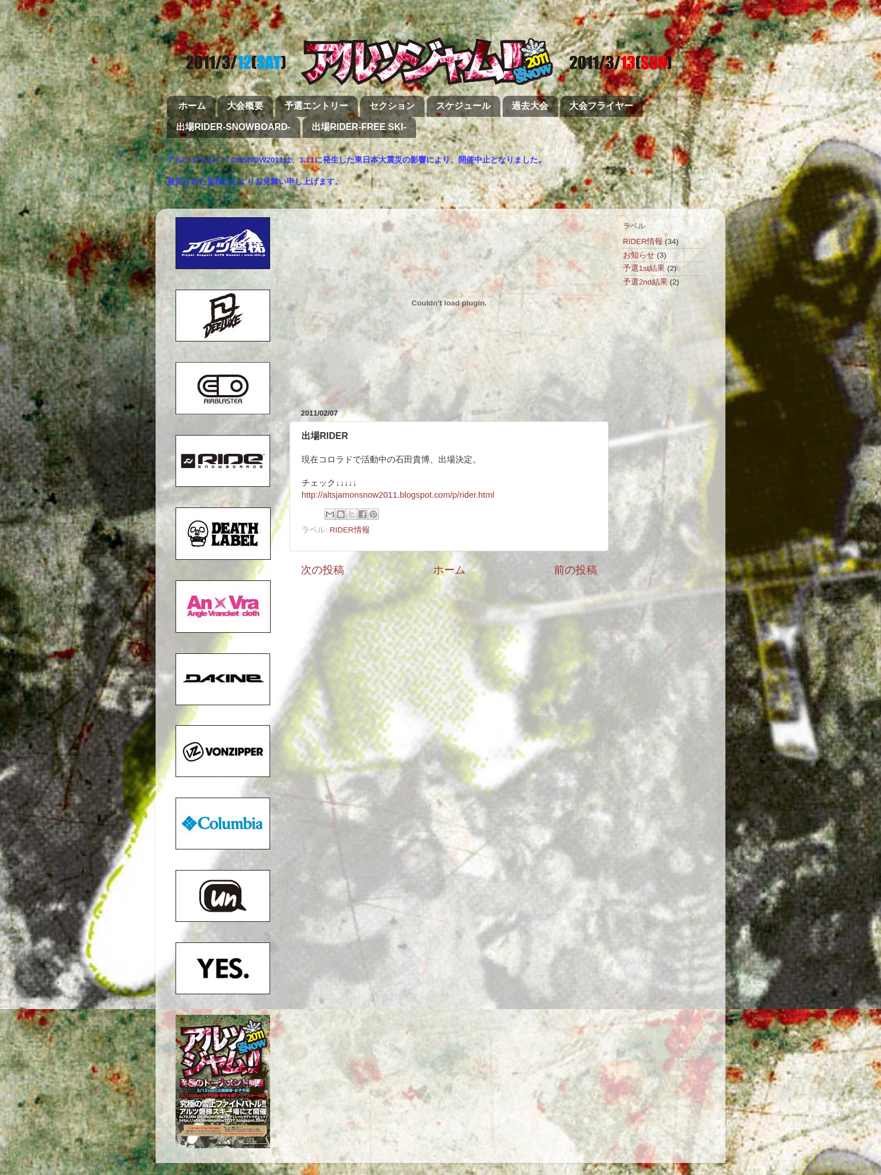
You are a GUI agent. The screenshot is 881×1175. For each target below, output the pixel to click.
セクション (392, 106)
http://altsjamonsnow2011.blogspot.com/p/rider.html (397, 494)
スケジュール (463, 106)
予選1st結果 (644, 268)
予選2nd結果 (645, 282)
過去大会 (530, 106)
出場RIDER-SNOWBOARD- (233, 127)
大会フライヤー (601, 106)
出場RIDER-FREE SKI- (359, 127)
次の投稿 (322, 570)
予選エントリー (316, 106)
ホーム (192, 106)
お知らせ (639, 255)
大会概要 (245, 106)
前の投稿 (575, 570)
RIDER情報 (350, 530)
